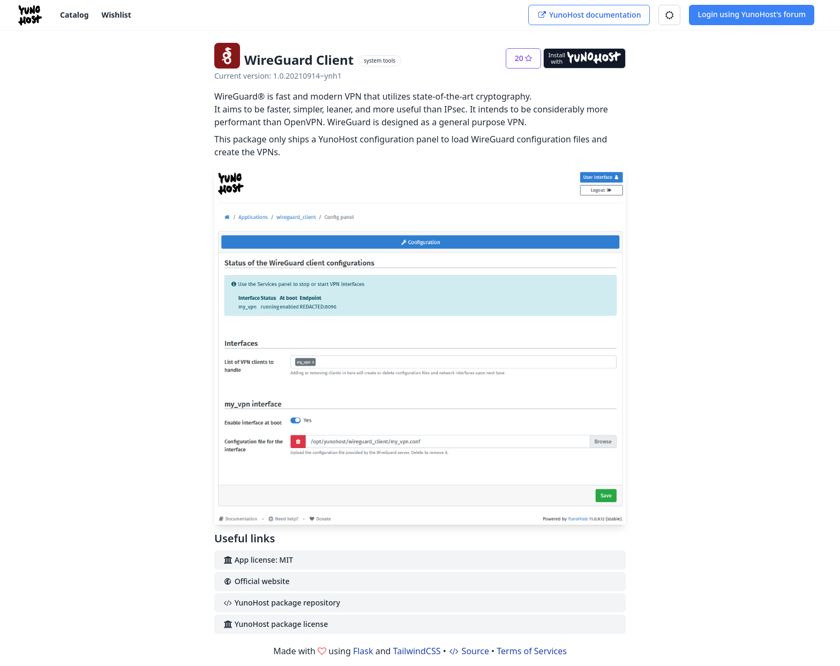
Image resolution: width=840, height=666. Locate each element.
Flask (363, 651)
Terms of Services (532, 651)
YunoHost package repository (281, 602)
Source (468, 651)
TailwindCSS (417, 651)
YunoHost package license (275, 624)
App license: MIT (258, 560)
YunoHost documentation (589, 15)
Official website (256, 581)
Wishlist (116, 15)
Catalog (74, 15)
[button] (669, 15)
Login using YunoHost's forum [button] (752, 14)
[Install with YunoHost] (584, 58)
